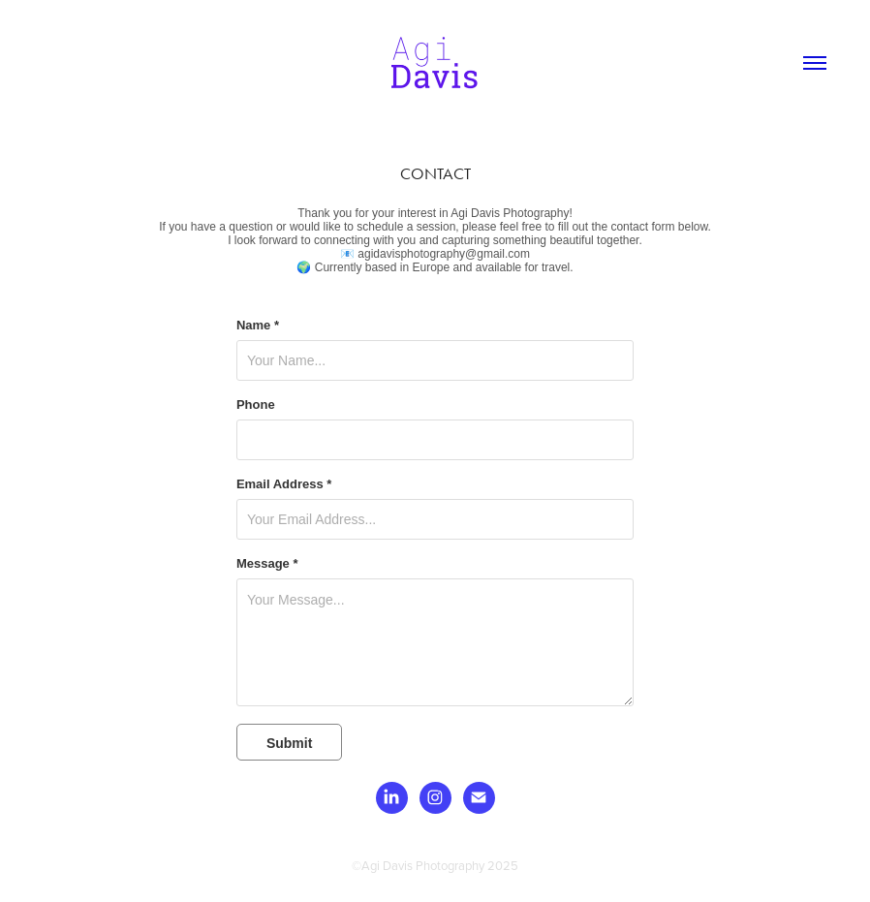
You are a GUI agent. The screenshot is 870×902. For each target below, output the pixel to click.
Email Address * (284, 484)
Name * (257, 325)
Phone (255, 405)
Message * (267, 564)
